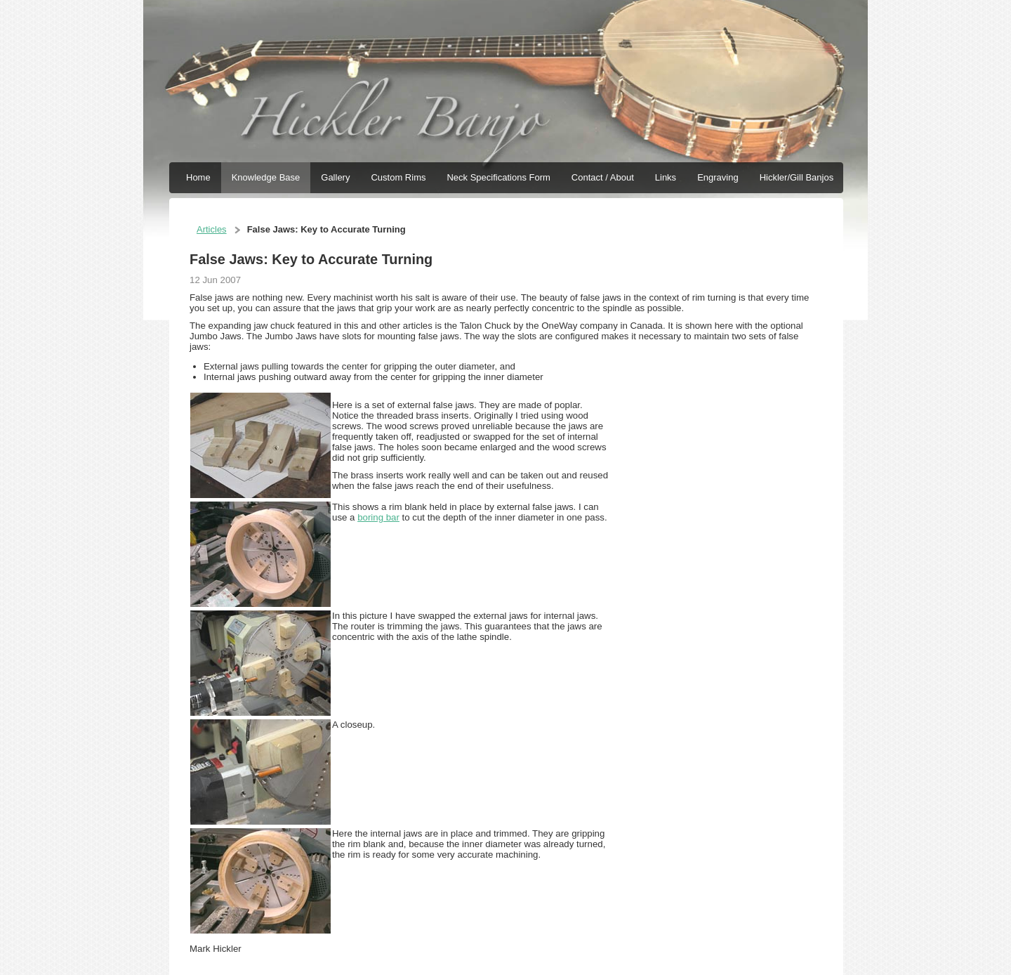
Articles (212, 229)
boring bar (378, 517)
